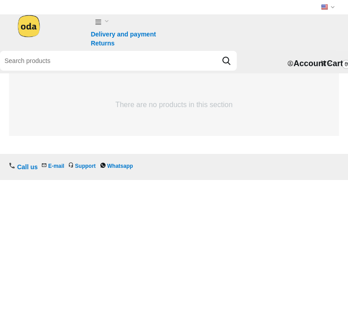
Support (85, 166)
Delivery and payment (123, 34)
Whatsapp (120, 166)
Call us (27, 167)
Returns (103, 43)
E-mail (56, 166)
